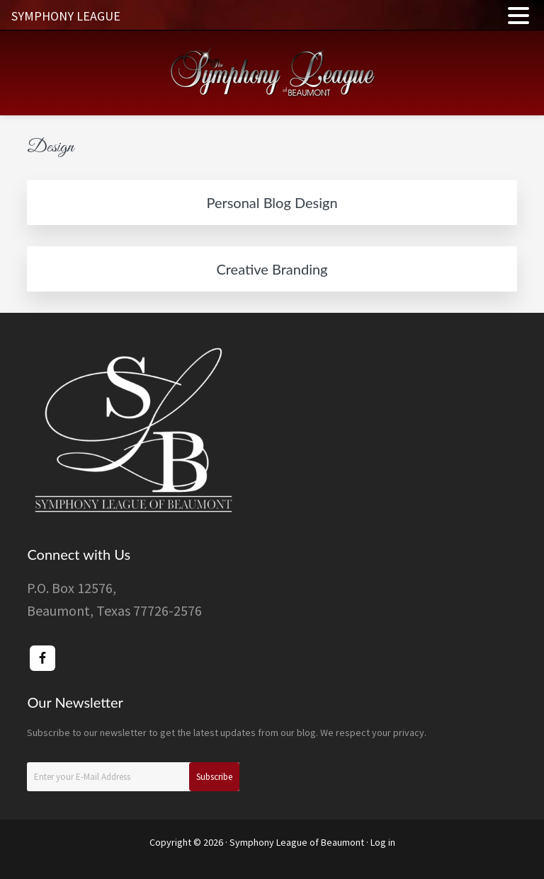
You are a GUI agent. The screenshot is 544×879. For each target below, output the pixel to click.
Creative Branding (271, 268)
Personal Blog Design (271, 202)
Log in (382, 842)
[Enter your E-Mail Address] (133, 776)
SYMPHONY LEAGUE (65, 16)
